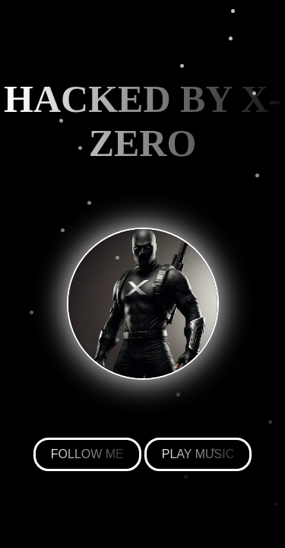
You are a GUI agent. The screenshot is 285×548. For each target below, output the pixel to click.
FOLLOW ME (87, 454)
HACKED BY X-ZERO (142, 121)
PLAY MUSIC (198, 454)
